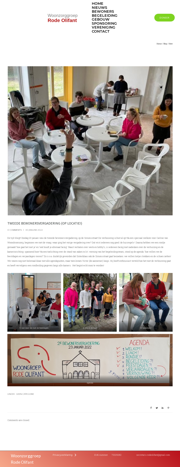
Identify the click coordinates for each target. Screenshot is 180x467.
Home (159, 43)
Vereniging (103, 27)
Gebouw (101, 19)
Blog (165, 43)
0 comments (14, 230)
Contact (101, 31)
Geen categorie (25, 394)
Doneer (164, 17)
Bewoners (103, 11)
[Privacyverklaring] (64, 455)
